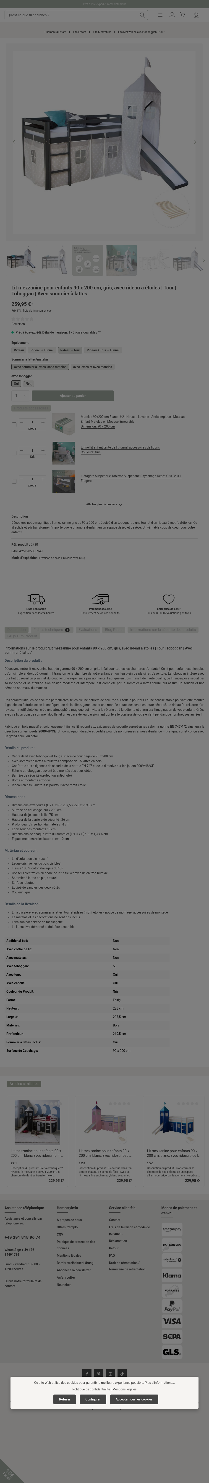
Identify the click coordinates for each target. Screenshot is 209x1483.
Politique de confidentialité (91, 1389)
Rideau (19, 350)
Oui (16, 383)
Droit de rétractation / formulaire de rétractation (127, 1266)
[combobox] (88, 15)
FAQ (112, 1255)
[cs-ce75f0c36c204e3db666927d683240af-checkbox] (14, 453)
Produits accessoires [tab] (31, 408)
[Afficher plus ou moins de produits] (104, 504)
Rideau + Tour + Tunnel (103, 350)
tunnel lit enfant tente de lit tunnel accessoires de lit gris (134, 450)
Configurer (93, 1399)
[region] (104, 159)
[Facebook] (86, 1374)
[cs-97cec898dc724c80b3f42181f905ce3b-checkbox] (14, 481)
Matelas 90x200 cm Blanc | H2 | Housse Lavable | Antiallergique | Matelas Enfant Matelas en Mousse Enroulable (134, 422)
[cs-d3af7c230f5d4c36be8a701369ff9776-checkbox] (14, 424)
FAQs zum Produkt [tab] (22, 636)
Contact (114, 1220)
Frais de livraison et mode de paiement (129, 1230)
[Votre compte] (189, 15)
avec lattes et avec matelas (92, 367)
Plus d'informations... (160, 1382)
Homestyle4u (67, 1208)
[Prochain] (194, 142)
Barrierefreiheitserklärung (75, 1263)
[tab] (17, 630)
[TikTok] (122, 1374)
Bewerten (18, 324)
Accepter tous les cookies (134, 1399)
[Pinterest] (98, 1374)
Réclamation (118, 1241)
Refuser (64, 1399)
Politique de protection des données (76, 1245)
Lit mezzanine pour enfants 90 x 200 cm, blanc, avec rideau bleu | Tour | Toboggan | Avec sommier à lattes (172, 1153)
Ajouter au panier (72, 396)
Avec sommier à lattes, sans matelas (40, 367)
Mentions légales (69, 1255)
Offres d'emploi (67, 1227)
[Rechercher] (159, 15)
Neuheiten (64, 1285)
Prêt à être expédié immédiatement (104, 4)
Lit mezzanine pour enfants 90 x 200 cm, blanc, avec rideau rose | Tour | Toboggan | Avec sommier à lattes (104, 1153)
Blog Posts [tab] (114, 630)
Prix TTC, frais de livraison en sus (31, 310)
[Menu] (177, 15)
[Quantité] (20, 395)
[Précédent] (14, 142)
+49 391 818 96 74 (23, 1237)
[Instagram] (110, 1374)
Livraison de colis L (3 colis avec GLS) (62, 558)
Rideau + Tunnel (42, 350)
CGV (60, 1234)
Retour (114, 1248)
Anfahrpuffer (66, 1277)
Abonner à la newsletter (74, 1270)
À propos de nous (69, 1220)
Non (30, 384)
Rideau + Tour (70, 350)
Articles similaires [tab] (24, 1084)
